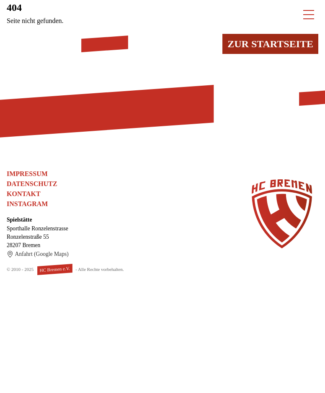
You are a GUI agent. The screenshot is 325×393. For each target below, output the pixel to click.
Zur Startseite (270, 43)
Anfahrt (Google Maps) (38, 254)
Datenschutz (32, 183)
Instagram (27, 203)
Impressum (27, 173)
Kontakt (24, 193)
